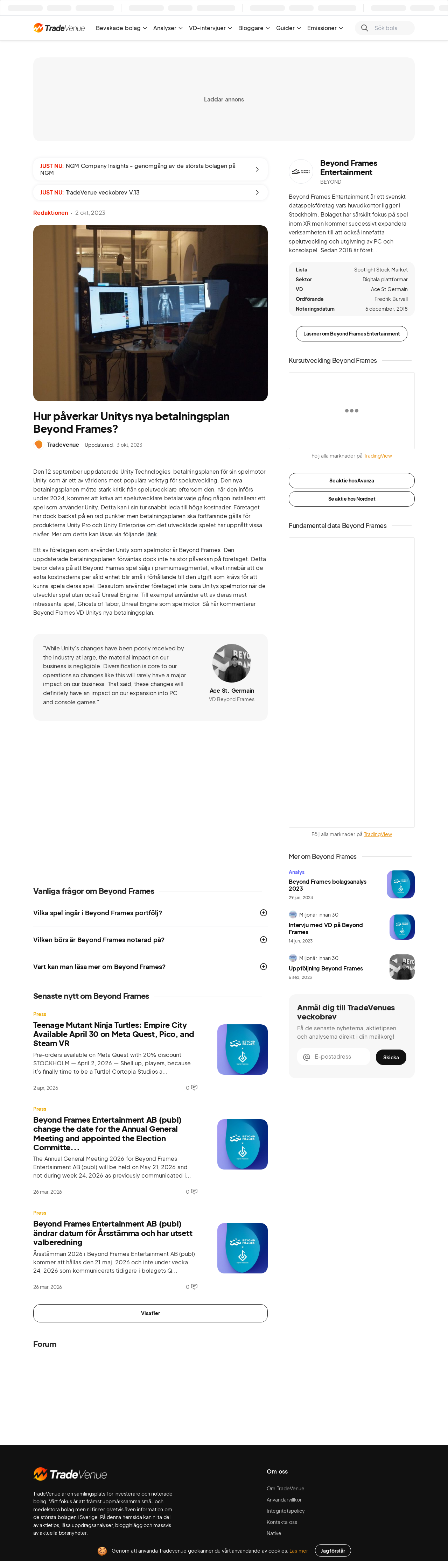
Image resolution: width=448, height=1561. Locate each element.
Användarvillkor (284, 1499)
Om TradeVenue (285, 1488)
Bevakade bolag (122, 27)
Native (274, 1533)
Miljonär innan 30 (318, 914)
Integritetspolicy (286, 1510)
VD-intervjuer (211, 27)
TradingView (378, 455)
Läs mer (298, 1550)
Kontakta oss (282, 1522)
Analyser (168, 27)
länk (151, 534)
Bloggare (254, 27)
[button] (150, 912)
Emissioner (325, 27)
